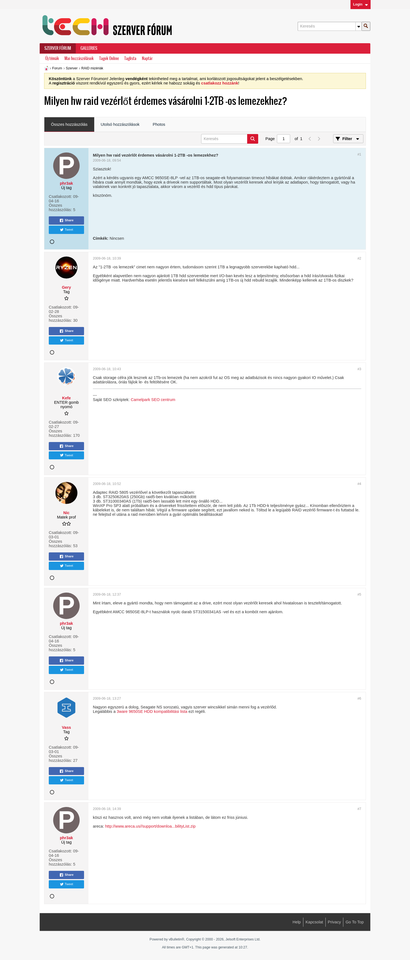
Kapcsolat (314, 922)
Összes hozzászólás (69, 124)
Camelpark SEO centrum (153, 399)
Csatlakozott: (60, 196)
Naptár (147, 58)
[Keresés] (330, 26)
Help (297, 922)
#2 (359, 258)
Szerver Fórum (57, 48)
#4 (359, 484)
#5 (359, 594)
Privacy (334, 922)
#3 (359, 369)
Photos (159, 124)
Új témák (52, 58)
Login (360, 4)
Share (66, 220)
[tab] (69, 124)
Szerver (72, 68)
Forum (57, 68)
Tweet (66, 230)
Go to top (355, 922)
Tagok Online (109, 58)
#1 (359, 154)
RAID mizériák (92, 68)
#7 (359, 809)
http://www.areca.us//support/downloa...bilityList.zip (150, 826)
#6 (359, 698)
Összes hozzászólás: (60, 207)
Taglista (130, 58)
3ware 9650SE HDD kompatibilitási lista (152, 711)
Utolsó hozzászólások (120, 124)
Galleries (88, 48)
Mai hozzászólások (79, 58)
